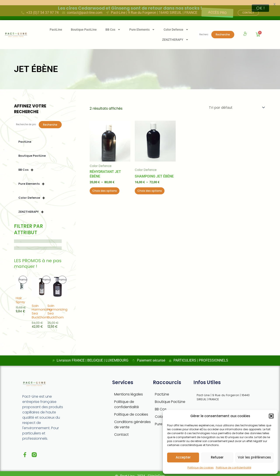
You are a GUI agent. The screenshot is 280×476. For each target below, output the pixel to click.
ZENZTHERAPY (175, 34)
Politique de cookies (200, 467)
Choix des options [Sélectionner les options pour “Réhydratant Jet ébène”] (104, 185)
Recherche (223, 29)
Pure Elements (142, 24)
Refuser (217, 457)
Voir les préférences (254, 457)
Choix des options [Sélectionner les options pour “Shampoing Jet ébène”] (149, 185)
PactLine (56, 24)
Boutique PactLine (84, 24)
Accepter (183, 457)
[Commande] (236, 102)
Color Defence (176, 24)
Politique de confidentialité (233, 467)
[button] (271, 416)
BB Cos (113, 24)
